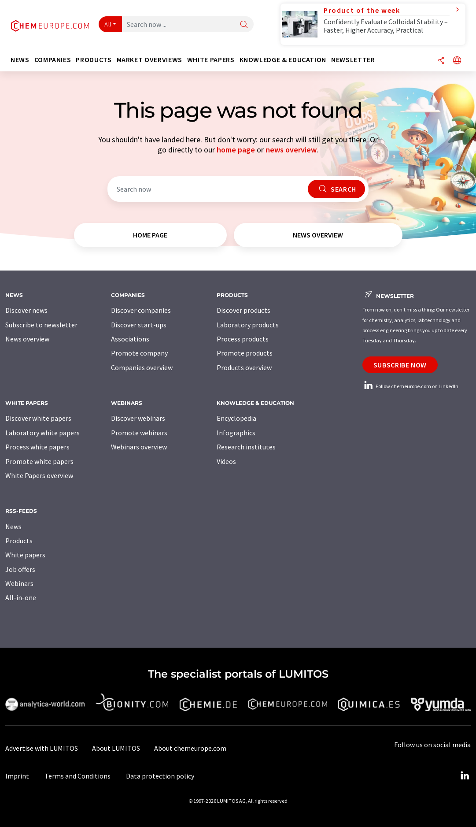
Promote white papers (39, 461)
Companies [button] (52, 60)
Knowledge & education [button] (283, 60)
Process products (243, 338)
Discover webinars (138, 418)
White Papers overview (39, 475)
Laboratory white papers (42, 432)
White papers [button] (211, 60)
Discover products (243, 310)
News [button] (20, 60)
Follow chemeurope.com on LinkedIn (410, 386)
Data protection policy (160, 775)
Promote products (245, 353)
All (107, 24)
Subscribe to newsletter (41, 324)
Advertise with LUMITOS (41, 748)
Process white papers (37, 446)
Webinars (19, 583)
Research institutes (246, 446)
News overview (27, 338)
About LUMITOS (116, 748)
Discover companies (141, 310)
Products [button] (93, 60)
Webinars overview (139, 446)
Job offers (20, 569)
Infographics (236, 432)
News (13, 526)
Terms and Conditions (77, 775)
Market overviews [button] (149, 60)
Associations (130, 338)
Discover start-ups (138, 324)
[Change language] (457, 61)
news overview (291, 150)
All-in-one (20, 597)
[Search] (244, 25)
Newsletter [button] (353, 60)
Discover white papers (38, 418)
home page (236, 150)
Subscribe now (400, 364)
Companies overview (142, 367)
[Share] (441, 61)
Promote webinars (139, 432)
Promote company (139, 353)
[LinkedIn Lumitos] (464, 775)
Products (19, 540)
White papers (25, 554)
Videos (226, 461)
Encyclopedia (236, 418)
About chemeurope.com (190, 748)
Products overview (244, 367)
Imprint (17, 775)
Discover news (26, 310)
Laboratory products (248, 324)
